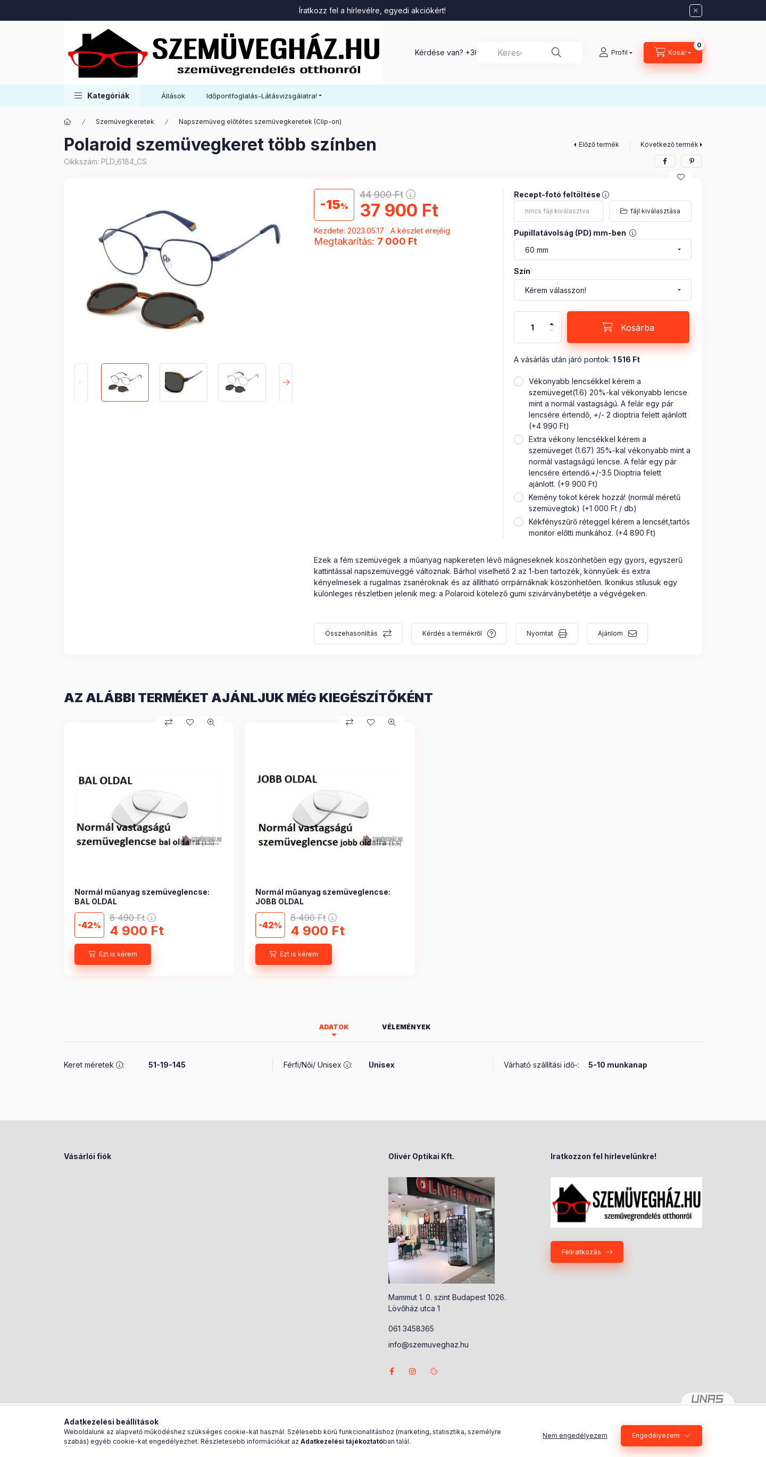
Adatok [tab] (334, 1027)
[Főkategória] (67, 122)
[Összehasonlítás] (168, 722)
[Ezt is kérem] (112, 954)
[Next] (286, 382)
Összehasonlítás (351, 633)
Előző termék (599, 144)
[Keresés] (556, 53)
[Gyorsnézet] (211, 722)
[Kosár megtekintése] (673, 52)
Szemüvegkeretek (125, 122)
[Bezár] (695, 10)
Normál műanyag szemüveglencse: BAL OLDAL (142, 896)
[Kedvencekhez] (681, 177)
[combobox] (529, 52)
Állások (173, 95)
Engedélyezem (656, 1435)
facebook (391, 1371)
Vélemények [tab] (406, 1027)
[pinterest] (691, 161)
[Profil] (616, 52)
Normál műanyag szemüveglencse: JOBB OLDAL (322, 896)
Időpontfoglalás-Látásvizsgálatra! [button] (261, 95)
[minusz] (551, 335)
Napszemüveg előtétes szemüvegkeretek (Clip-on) (260, 122)
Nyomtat (540, 633)
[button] (102, 95)
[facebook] (665, 161)
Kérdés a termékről (452, 633)
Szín (522, 271)
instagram (412, 1371)
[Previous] (81, 382)
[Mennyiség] (532, 327)
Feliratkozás (581, 1251)
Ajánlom (610, 633)
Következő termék (669, 144)
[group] (383, 849)
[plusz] (551, 319)
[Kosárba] (628, 327)
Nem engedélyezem (575, 1435)
